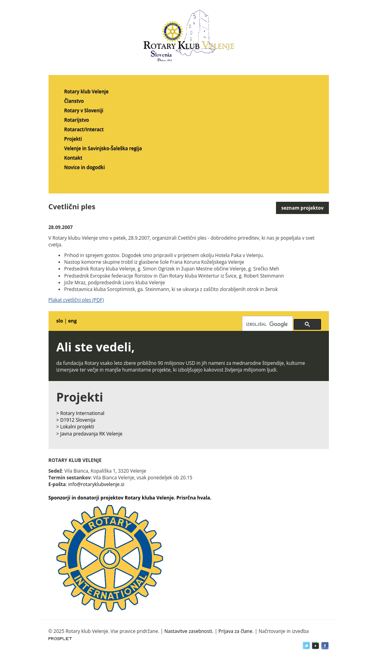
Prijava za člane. (235, 631)
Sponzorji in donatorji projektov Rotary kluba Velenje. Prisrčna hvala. (130, 497)
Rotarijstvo (76, 119)
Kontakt (73, 157)
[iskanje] (266, 324)
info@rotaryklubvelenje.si (96, 484)
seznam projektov (302, 208)
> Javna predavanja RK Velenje (89, 433)
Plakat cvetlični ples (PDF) (76, 300)
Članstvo (74, 101)
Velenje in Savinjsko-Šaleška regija (103, 148)
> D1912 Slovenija (76, 420)
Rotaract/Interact (84, 129)
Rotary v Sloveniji (83, 110)
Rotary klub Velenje (86, 91)
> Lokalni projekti (75, 426)
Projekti (73, 138)
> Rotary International (80, 413)
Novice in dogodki (84, 167)
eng (72, 320)
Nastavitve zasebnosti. (188, 631)
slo (59, 320)
